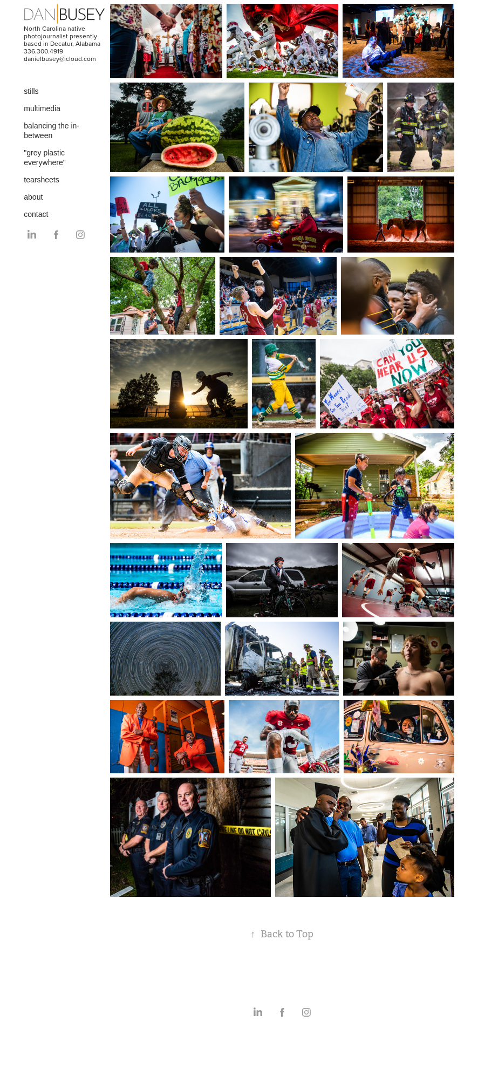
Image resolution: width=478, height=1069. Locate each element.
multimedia (42, 108)
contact (36, 214)
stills (31, 91)
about (33, 197)
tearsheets (41, 179)
